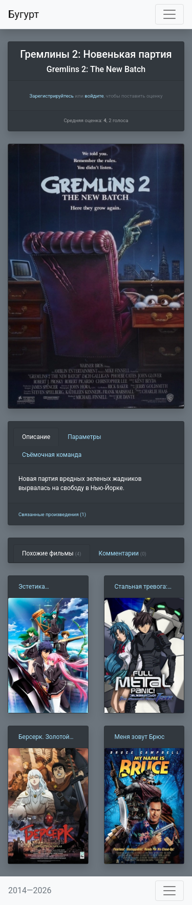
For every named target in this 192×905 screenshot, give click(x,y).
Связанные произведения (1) (52, 514)
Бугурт (23, 14)
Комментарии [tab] (122, 553)
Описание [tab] (36, 436)
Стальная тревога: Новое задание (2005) (141, 587)
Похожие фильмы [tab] (51, 553)
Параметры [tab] (84, 436)
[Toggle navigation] (169, 14)
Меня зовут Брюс (140, 736)
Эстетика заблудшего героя (44, 587)
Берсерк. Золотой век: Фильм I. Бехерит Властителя (47, 737)
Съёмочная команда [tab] (51, 454)
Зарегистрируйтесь (51, 96)
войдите (93, 96)
